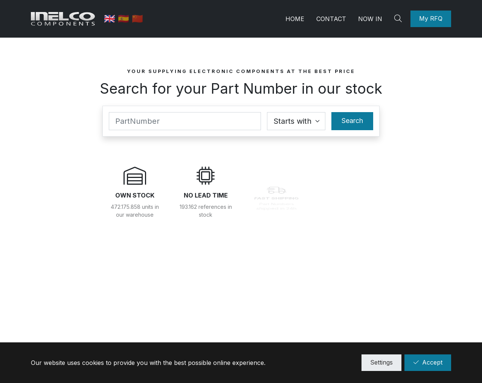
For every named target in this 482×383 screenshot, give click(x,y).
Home (294, 19)
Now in (370, 19)
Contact (331, 19)
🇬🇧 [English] (111, 18)
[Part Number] (185, 121)
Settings (381, 362)
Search (352, 121)
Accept (427, 362)
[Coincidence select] (296, 121)
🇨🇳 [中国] (137, 18)
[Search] (399, 19)
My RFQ (430, 18)
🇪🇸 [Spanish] (125, 18)
